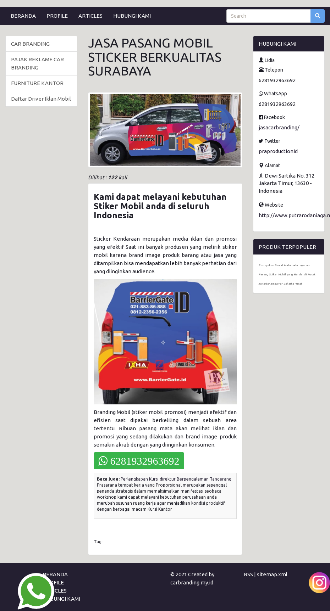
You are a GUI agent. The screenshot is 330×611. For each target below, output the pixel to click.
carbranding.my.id (191, 582)
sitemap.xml (272, 574)
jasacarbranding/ (279, 127)
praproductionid (278, 151)
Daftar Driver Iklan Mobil (41, 99)
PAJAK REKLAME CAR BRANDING (37, 63)
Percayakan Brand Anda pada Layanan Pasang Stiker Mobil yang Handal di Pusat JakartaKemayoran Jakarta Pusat (287, 274)
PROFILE (57, 16)
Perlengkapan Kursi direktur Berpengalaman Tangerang (176, 479)
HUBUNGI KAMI (132, 16)
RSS (248, 574)
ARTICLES (90, 16)
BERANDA (23, 16)
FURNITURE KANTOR (37, 83)
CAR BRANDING (30, 44)
